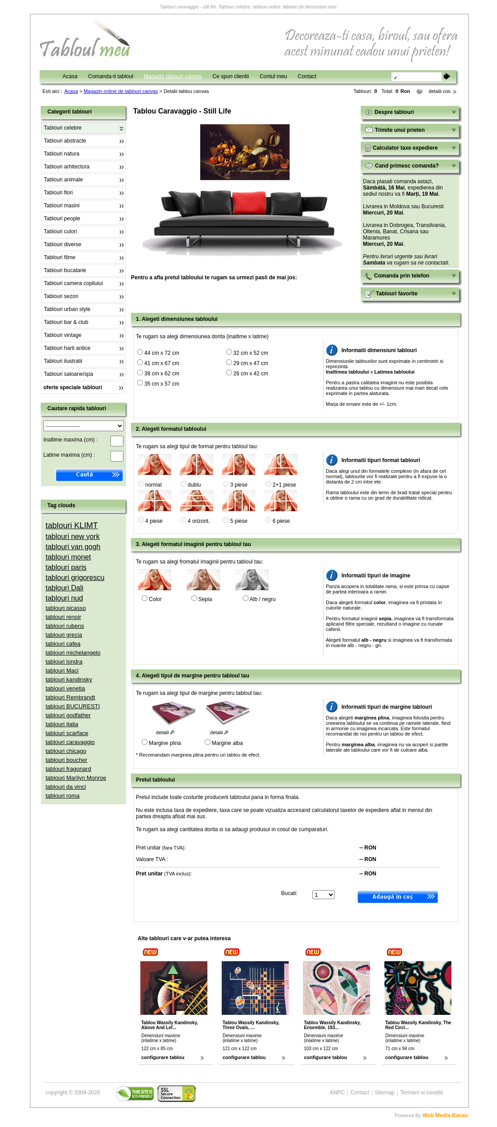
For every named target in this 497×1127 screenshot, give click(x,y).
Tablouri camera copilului (73, 283)
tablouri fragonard (68, 768)
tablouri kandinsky (69, 679)
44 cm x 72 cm (161, 353)
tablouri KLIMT (72, 525)
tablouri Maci (62, 670)
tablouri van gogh (73, 547)
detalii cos (440, 91)
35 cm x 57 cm (161, 384)
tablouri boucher (66, 760)
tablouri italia (62, 724)
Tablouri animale (63, 180)
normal (153, 485)
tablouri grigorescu (75, 577)
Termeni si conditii (421, 1092)
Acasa (70, 76)
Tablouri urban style (67, 309)
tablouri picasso (66, 608)
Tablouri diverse (62, 244)
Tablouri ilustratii (63, 361)
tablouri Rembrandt (70, 697)
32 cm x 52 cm (250, 353)
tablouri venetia (65, 688)
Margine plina (165, 743)
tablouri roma (63, 795)
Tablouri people (62, 218)
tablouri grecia (64, 634)
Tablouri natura (61, 154)
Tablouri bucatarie (65, 270)
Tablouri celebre (63, 128)
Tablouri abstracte (65, 141)
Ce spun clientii (231, 76)
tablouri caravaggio (70, 742)
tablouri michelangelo (73, 652)
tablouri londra (64, 661)
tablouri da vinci (66, 786)
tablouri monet (68, 557)
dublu (194, 485)
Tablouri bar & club (66, 322)
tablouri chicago (66, 751)
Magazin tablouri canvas (173, 76)
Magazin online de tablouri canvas (121, 91)
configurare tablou (163, 1057)
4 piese (154, 521)
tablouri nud (64, 598)
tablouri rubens (65, 625)
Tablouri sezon (61, 296)
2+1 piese (284, 485)
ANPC (337, 1092)
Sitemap (385, 1092)
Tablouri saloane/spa (68, 374)
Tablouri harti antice (67, 348)
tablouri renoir (63, 617)
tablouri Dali (64, 588)
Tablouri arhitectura (66, 167)
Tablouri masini (62, 205)
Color (155, 599)
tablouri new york (73, 536)
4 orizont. (199, 521)
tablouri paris (66, 567)
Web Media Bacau (445, 1115)
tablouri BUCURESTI (73, 706)
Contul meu (273, 76)
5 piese (239, 521)
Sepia (205, 599)
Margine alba (227, 743)
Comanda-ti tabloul (110, 76)
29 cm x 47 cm (250, 363)
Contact (307, 76)
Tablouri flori (58, 192)
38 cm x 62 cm (161, 373)
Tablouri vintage (62, 335)
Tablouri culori (60, 231)
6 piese (281, 521)
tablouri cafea (63, 643)
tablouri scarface (67, 733)
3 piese (239, 485)
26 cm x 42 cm (250, 373)
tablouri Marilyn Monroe (76, 777)
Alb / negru (263, 599)
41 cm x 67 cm (161, 363)
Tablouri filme (60, 257)
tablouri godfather (68, 715)
